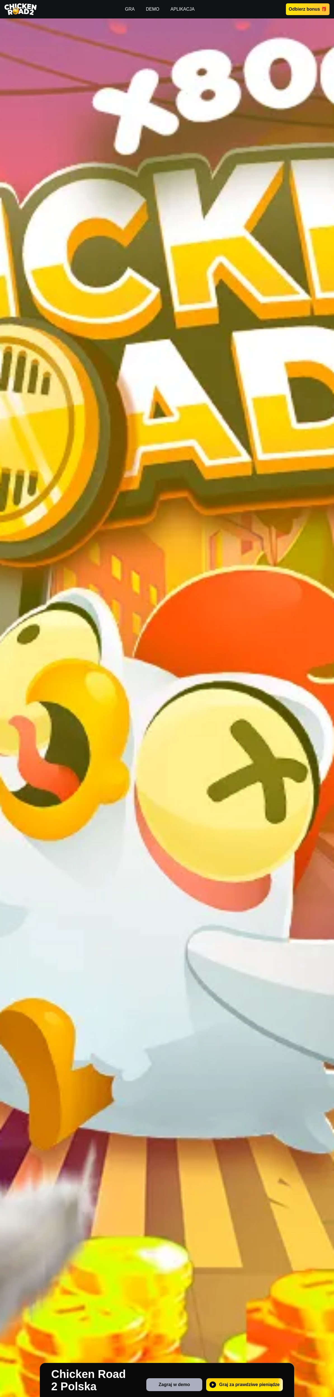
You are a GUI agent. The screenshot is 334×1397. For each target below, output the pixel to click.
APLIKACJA (182, 9)
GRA (130, 9)
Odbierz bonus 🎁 (308, 9)
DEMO (152, 9)
